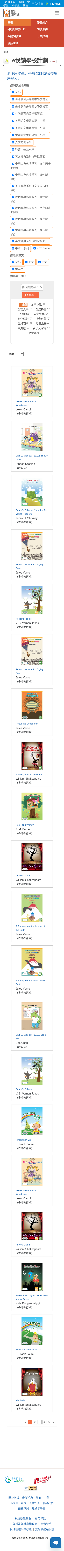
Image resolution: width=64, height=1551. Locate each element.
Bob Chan (22, 1042)
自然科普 (42, 309)
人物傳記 (24, 314)
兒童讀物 (33, 333)
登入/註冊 (37, 3)
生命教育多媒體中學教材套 (30, 99)
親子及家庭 (41, 328)
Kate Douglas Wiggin (28, 1303)
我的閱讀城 (14, 36)
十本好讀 (42, 36)
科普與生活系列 (23, 149)
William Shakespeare (28, 778)
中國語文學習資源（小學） (30, 135)
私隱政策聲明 (23, 1518)
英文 (29, 262)
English (56, 3)
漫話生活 (13, 43)
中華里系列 (20, 248)
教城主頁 (10, 1)
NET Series (42, 248)
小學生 (16, 5)
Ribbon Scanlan (25, 463)
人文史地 (41, 314)
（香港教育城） (25, 413)
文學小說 (38, 304)
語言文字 (25, 309)
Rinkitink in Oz (23, 1140)
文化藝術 (25, 318)
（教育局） (22, 467)
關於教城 (14, 1497)
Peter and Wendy (25, 825)
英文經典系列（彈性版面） (30, 156)
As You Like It (23, 875)
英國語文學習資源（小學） (30, 127)
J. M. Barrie (23, 829)
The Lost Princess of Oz (28, 1349)
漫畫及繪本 (42, 323)
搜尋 (31, 295)
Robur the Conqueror (27, 723)
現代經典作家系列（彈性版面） (29, 198)
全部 (16, 92)
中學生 (48, 1497)
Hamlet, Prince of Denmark (30, 774)
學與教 (23, 328)
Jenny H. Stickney (27, 518)
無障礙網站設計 (44, 1529)
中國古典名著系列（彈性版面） (29, 176)
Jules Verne (23, 572)
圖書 (10, 22)
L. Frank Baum (25, 1144)
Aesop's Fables (24, 619)
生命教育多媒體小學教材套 (30, 106)
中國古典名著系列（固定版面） (29, 232)
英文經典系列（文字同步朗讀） (29, 188)
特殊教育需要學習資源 (27, 113)
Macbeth (20, 1400)
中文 (42, 262)
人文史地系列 (22, 142)
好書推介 (42, 22)
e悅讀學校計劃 (16, 29)
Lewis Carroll (23, 409)
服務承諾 (23, 1508)
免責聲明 (46, 1523)
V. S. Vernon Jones (27, 623)
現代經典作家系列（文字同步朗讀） (31, 210)
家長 (25, 5)
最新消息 (27, 1497)
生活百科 (25, 323)
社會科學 (42, 318)
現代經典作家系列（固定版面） (29, 221)
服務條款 (40, 1518)
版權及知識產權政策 (25, 1523)
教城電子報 (38, 1508)
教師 (21, 1)
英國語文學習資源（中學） (30, 120)
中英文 (17, 269)
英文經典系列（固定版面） (30, 241)
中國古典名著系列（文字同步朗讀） (31, 165)
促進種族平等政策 (21, 1529)
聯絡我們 (48, 1503)
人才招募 (34, 1503)
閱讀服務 (42, 29)
